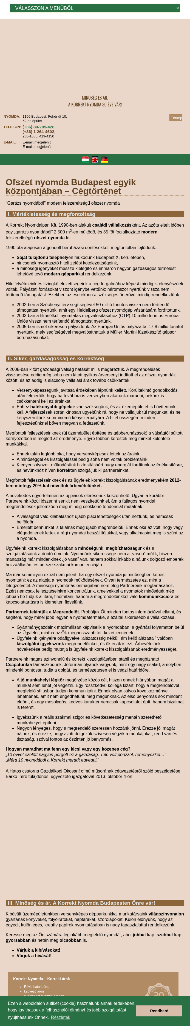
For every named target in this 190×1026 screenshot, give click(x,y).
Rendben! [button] (159, 1011)
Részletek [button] (60, 1017)
